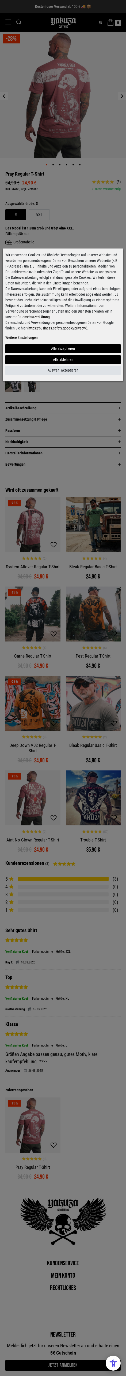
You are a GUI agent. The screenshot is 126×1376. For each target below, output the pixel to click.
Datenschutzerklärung (33, 317)
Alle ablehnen (63, 359)
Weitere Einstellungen (21, 337)
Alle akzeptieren (63, 348)
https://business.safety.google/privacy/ (57, 328)
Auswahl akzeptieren (63, 370)
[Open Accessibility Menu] (113, 1363)
